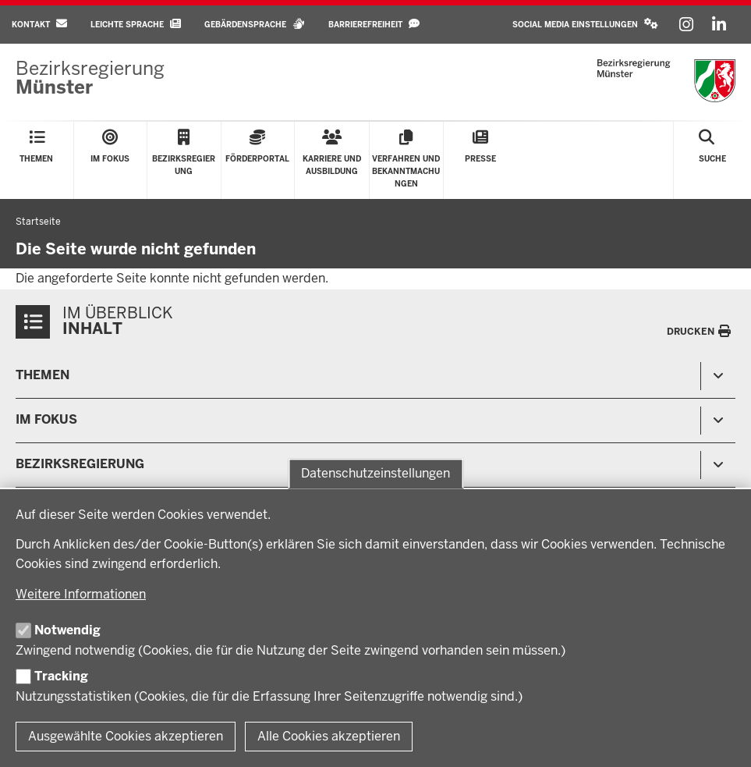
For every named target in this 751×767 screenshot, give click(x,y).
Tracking (61, 676)
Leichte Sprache (135, 24)
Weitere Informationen (81, 594)
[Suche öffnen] (712, 160)
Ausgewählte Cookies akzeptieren (125, 736)
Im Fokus (46, 419)
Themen (42, 375)
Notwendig (67, 630)
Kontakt (39, 24)
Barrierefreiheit (374, 24)
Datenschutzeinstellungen (375, 473)
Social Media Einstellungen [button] (585, 24)
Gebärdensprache (254, 24)
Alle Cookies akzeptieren (328, 736)
